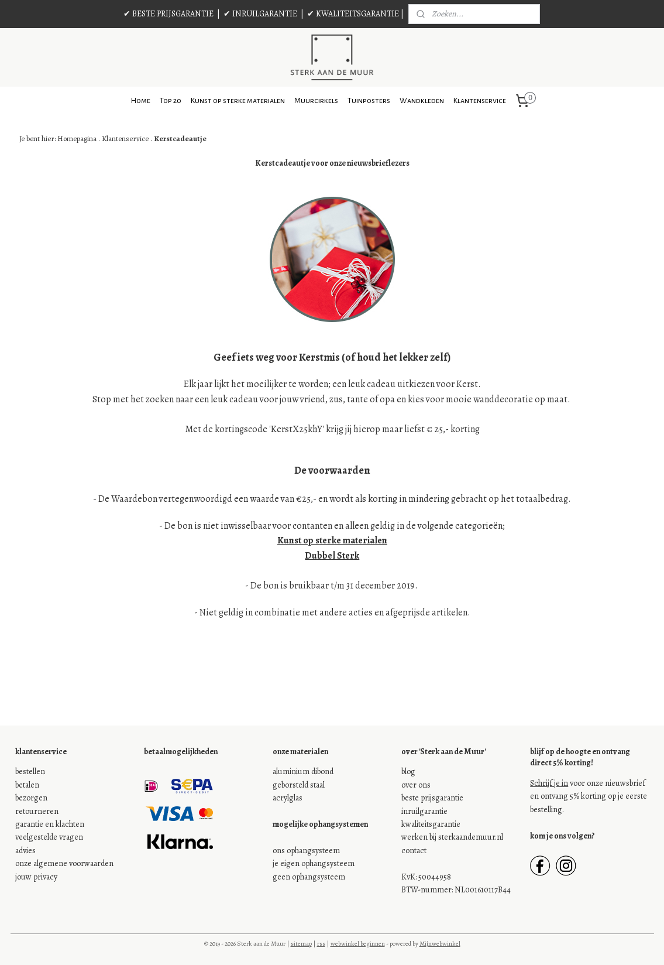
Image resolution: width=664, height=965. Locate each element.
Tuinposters (369, 101)
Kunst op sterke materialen (238, 101)
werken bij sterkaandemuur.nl (452, 837)
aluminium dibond (303, 771)
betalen (27, 785)
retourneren (37, 811)
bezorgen (31, 797)
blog (408, 771)
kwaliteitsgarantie (430, 824)
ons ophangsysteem (306, 850)
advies (25, 850)
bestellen (30, 771)
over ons (416, 785)
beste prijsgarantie (432, 797)
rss (321, 943)
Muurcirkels (316, 101)
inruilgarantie (424, 811)
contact (413, 850)
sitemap (301, 943)
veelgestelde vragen (49, 837)
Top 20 (170, 101)
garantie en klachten (49, 824)
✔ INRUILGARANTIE (260, 13)
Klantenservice (479, 101)
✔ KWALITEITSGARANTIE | (355, 13)
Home (140, 101)
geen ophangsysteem (309, 876)
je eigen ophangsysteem (314, 863)
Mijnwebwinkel (439, 943)
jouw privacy (36, 876)
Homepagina (76, 138)
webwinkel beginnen (358, 943)
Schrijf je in (549, 783)
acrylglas (287, 797)
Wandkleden (422, 101)
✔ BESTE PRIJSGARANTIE (168, 13)
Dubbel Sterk (332, 555)
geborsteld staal (299, 785)
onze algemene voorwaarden (64, 863)
